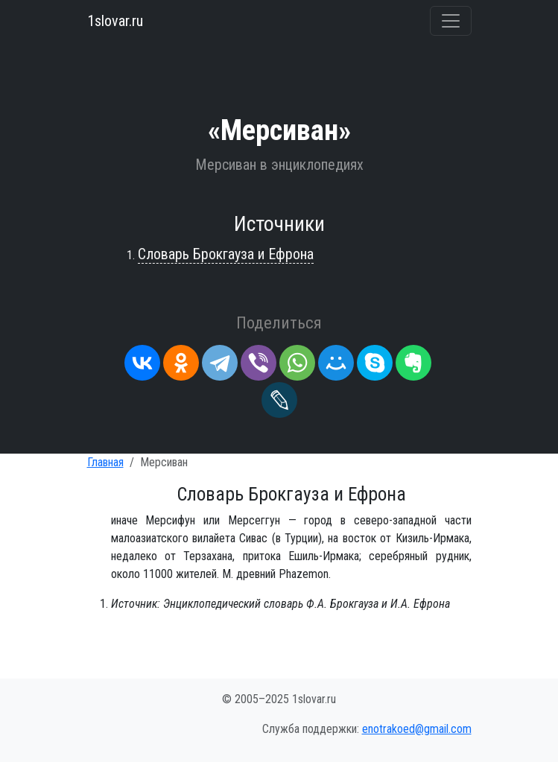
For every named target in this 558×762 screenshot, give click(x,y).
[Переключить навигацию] (451, 21)
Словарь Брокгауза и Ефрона (226, 254)
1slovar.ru (115, 21)
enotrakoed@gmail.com (417, 729)
